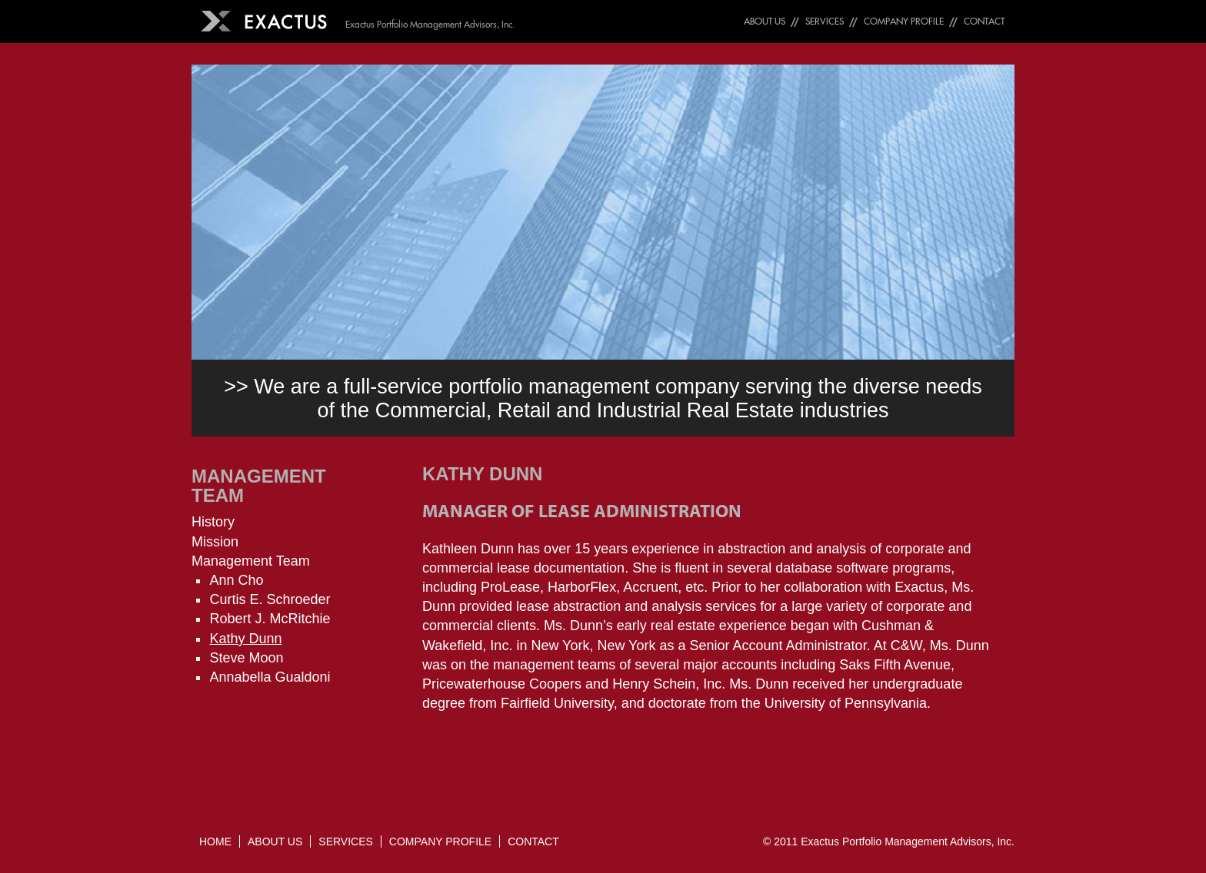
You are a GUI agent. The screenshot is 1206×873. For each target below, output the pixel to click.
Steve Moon (246, 658)
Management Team (259, 486)
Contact (984, 21)
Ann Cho (236, 580)
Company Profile (904, 21)
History (213, 521)
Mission (215, 541)
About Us (764, 21)
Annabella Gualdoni (269, 677)
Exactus (820, 841)
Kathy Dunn (245, 638)
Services (824, 21)
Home (215, 841)
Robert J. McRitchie (269, 618)
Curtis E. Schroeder (269, 599)
